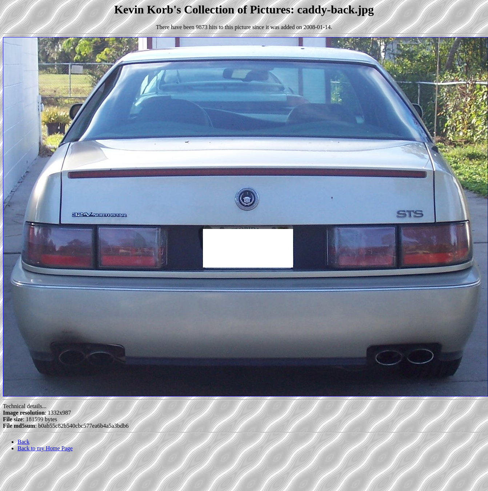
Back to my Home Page (45, 448)
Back (23, 442)
